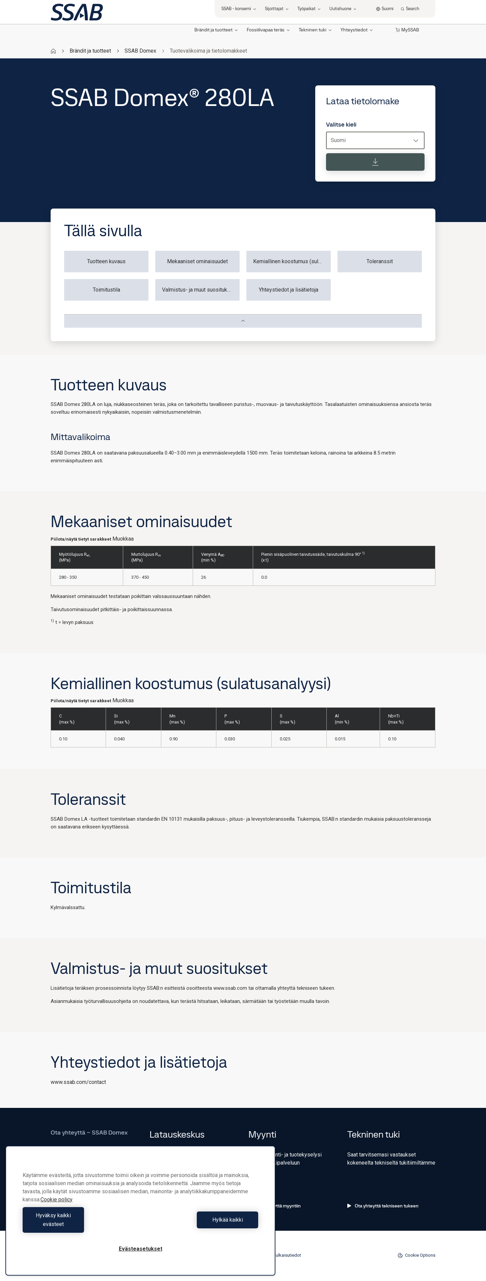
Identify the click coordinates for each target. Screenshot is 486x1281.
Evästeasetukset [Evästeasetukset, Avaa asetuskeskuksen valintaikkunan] (140, 1249)
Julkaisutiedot (287, 1255)
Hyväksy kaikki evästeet (80, 1224)
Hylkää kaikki (201, 1224)
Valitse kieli (341, 124)
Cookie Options (416, 1255)
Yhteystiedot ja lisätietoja (288, 290)
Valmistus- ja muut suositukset (198, 290)
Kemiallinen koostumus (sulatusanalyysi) (292, 261)
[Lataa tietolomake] (375, 162)
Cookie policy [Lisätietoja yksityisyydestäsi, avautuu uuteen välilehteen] (56, 1208)
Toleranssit (380, 261)
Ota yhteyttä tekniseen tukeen (382, 1206)
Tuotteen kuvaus (106, 261)
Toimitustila (106, 290)
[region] (140, 1215)
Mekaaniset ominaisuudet (197, 261)
